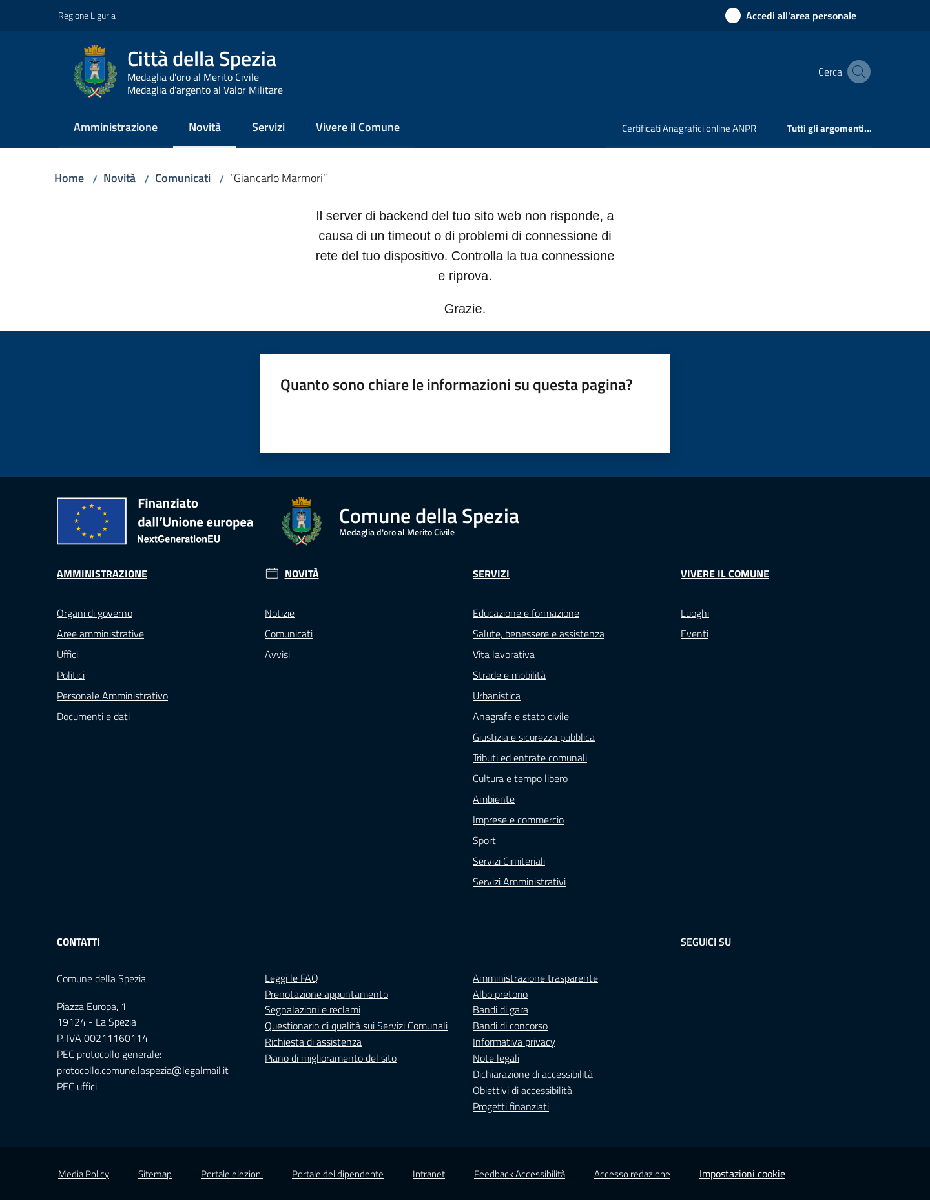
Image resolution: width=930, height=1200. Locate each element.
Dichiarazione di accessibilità (533, 1074)
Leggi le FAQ (291, 978)
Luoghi (695, 613)
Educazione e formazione (526, 613)
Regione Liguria (87, 15)
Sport (484, 840)
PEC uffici (77, 1086)
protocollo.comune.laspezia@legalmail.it (143, 1070)
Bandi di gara (500, 1009)
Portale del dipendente (338, 1173)
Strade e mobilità (509, 675)
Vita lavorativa (504, 654)
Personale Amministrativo (112, 695)
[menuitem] (115, 128)
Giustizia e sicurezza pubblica (534, 737)
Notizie (279, 613)
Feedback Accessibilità (519, 1173)
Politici (71, 675)
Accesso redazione (632, 1173)
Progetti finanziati (511, 1106)
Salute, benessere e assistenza (538, 633)
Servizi (491, 573)
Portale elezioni (232, 1173)
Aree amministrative (100, 633)
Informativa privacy (514, 1042)
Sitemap (155, 1173)
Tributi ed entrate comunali (530, 757)
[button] (856, 71)
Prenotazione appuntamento (326, 994)
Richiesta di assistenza (313, 1042)
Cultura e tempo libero (520, 778)
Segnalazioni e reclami (312, 1009)
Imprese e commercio (518, 819)
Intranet (429, 1173)
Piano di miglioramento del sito (331, 1058)
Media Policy (83, 1173)
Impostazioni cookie (742, 1173)
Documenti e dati (93, 716)
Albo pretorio (500, 994)
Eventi (694, 633)
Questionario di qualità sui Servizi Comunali (356, 1025)
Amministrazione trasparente (535, 978)
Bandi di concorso (510, 1025)
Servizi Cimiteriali (509, 861)
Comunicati (183, 178)
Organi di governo (94, 613)
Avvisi (277, 654)
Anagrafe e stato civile (521, 716)
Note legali (496, 1058)
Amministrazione (102, 573)
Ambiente (494, 799)
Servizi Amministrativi (519, 881)
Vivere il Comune (725, 573)
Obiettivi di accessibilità (522, 1090)
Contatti (78, 942)
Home (69, 178)
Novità (119, 178)
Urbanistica (497, 695)
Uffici (67, 654)
